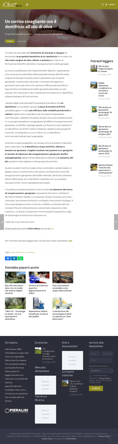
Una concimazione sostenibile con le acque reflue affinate (62, 288)
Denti (12, 252)
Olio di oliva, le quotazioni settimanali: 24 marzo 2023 (105, 149)
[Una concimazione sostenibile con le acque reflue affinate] (62, 273)
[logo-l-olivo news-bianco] (12, 4)
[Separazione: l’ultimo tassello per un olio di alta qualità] (39, 299)
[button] (27, 5)
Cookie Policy (47, 439)
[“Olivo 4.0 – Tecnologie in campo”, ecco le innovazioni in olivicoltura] (15, 299)
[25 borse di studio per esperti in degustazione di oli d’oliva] (39, 273)
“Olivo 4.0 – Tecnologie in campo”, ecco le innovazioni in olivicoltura (15, 315)
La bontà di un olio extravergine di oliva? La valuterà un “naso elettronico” (61, 315)
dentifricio (19, 252)
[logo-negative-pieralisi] (16, 411)
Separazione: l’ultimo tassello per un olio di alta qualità (38, 314)
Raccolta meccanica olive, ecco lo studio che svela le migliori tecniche (14, 289)
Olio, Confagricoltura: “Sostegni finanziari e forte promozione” (48, 353)
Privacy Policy (104, 378)
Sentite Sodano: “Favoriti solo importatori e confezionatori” (105, 169)
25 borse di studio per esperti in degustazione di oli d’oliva (38, 289)
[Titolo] (106, 4)
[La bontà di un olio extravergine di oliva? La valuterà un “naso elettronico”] (62, 299)
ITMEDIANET (71, 439)
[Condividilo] (8, 258)
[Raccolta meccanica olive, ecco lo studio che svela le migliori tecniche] (15, 273)
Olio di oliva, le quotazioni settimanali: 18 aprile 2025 (105, 111)
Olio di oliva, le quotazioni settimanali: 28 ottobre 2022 (105, 130)
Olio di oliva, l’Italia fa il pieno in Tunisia (105, 69)
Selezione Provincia (98, 366)
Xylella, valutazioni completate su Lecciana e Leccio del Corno (105, 89)
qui (52, 228)
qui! (70, 241)
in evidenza (30, 252)
